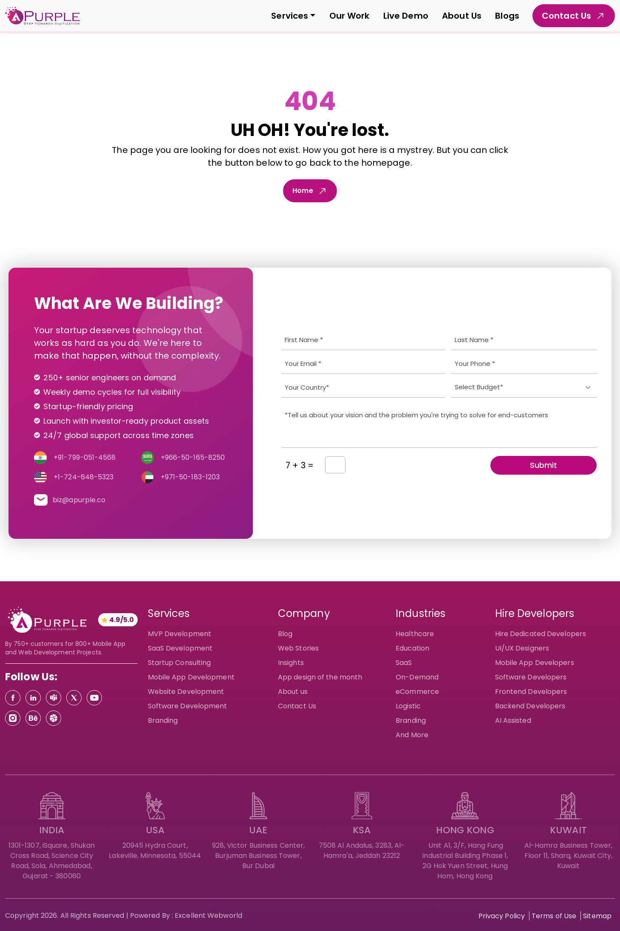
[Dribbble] (53, 718)
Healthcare (415, 634)
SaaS (404, 663)
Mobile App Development (191, 677)
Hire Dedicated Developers (540, 634)
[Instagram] (12, 718)
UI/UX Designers (522, 648)
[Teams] (53, 697)
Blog (285, 634)
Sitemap (597, 916)
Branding (163, 720)
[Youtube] (94, 697)
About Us (461, 16)
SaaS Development (180, 648)
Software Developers (531, 677)
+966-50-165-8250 (193, 457)
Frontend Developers (531, 691)
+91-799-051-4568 (85, 457)
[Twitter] (74, 697)
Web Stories (298, 648)
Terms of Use (554, 916)
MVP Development (180, 634)
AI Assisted (513, 720)
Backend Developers (530, 706)
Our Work (349, 16)
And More (412, 735)
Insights (291, 663)
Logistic (408, 706)
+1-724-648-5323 (84, 477)
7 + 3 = (300, 465)
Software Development (187, 706)
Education (412, 648)
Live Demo (405, 16)
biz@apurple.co (79, 500)
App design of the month (320, 677)
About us (293, 691)
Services (289, 16)
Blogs (507, 16)
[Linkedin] (33, 697)
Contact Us (297, 706)
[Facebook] (12, 697)
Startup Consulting (179, 663)
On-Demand (417, 677)
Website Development (186, 691)
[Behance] (33, 718)
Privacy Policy (501, 916)
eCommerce (417, 691)
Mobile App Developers (534, 663)
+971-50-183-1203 (190, 477)
